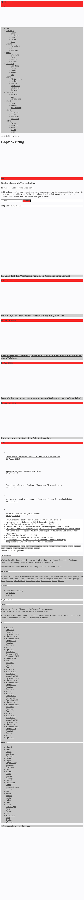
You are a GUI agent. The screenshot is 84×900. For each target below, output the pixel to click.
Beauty (13, 33)
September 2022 (12, 704)
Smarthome (15, 86)
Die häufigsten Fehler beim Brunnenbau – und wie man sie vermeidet (33, 457)
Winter (15, 548)
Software (14, 90)
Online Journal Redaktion (22, 188)
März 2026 (10, 632)
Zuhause (54, 581)
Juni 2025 (10, 645)
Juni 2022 (10, 707)
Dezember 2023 (12, 676)
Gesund (9, 44)
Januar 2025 (10, 652)
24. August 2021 (12, 516)
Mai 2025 (9, 647)
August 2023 (11, 685)
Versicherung (16, 99)
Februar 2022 (11, 715)
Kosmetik (16, 579)
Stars (13, 132)
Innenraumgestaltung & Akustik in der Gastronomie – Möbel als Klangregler (36, 540)
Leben (13, 39)
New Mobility (16, 108)
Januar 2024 (10, 674)
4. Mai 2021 (6, 443)
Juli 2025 (9, 643)
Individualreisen (12, 787)
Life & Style (11, 807)
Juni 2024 (10, 663)
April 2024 (10, 667)
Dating (13, 68)
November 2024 (12, 654)
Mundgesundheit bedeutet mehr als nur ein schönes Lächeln (29, 537)
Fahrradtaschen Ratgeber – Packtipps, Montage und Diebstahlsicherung (34, 485)
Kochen (14, 59)
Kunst (13, 127)
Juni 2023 (10, 689)
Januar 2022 (10, 718)
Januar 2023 (10, 698)
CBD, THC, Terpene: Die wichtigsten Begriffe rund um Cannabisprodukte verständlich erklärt (43, 529)
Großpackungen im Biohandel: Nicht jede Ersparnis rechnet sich (31, 522)
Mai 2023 (9, 691)
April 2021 (10, 737)
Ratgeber (64, 546)
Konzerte (14, 125)
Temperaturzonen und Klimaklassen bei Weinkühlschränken (29, 542)
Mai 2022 (9, 709)
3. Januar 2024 (6, 280)
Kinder (13, 72)
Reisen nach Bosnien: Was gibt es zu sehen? (23, 513)
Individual (15, 119)
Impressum (10, 593)
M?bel (56, 546)
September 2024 (12, 656)
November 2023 (12, 678)
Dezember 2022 (12, 700)
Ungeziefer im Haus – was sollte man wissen (23, 471)
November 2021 (12, 722)
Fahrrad (14, 105)
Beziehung (15, 66)
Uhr (7, 548)
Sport (13, 48)
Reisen (8, 110)
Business (9, 92)
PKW (60, 546)
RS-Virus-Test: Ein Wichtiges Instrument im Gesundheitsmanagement (35, 276)
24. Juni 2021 (11, 501)
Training (3, 581)
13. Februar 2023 (7, 403)
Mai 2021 (9, 735)
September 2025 (12, 638)
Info (47, 546)
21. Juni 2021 (11, 487)
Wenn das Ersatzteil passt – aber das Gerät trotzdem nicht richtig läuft (33, 524)
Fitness (56, 576)
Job (12, 97)
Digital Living (16, 79)
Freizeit (60, 576)
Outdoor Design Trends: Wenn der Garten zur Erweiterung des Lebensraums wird (38, 526)
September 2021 (12, 726)
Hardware (14, 81)
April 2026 (10, 630)
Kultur (8, 121)
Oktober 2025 (11, 636)
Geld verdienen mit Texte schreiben (18, 183)
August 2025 (11, 641)
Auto (13, 103)
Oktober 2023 (11, 680)
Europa (13, 114)
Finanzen (14, 94)
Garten (28, 546)
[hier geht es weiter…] (42, 196)
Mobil (8, 101)
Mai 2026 (9, 627)
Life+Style (10, 31)
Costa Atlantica (12, 576)
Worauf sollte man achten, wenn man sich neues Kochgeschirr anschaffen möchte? (41, 398)
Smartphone (15, 88)
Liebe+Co (10, 64)
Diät (26, 576)
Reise (60, 579)
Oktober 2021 (11, 724)
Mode (13, 42)
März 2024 (10, 669)
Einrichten (15, 35)
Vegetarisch (21, 581)
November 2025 (12, 634)
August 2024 (11, 658)
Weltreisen (15, 116)
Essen (13, 57)
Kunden (51, 546)
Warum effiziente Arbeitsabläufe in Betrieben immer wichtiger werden (33, 520)
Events (13, 123)
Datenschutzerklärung (14, 590)
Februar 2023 (11, 696)
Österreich (15, 112)
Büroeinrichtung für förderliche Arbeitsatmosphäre (26, 438)
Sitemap (9, 595)
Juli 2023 (9, 687)
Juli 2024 (9, 660)
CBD (5, 576)
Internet (14, 83)
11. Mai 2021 (6, 188)
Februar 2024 (11, 671)
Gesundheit (15, 46)
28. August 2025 (12, 459)
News (8, 28)
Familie (14, 70)
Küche (8, 53)
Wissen (19, 548)
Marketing (32, 579)
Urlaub (10, 548)
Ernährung (15, 55)
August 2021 (11, 729)
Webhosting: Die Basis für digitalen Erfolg (22, 535)
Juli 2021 (9, 731)
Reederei (70, 546)
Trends (3, 548)
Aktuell (9, 747)
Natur (41, 579)
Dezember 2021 (12, 720)
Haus (44, 546)
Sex (12, 75)
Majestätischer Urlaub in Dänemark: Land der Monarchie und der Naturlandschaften (39, 499)
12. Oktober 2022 (8, 320)
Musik (13, 130)
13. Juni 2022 (6, 363)
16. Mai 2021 (11, 473)
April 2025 (10, 649)
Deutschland (8, 546)
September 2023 (12, 682)
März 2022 (10, 713)
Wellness (14, 50)
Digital (8, 77)
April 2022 (10, 711)
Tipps (79, 546)
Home (13, 37)
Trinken (14, 61)
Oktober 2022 (11, 702)
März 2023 (10, 693)
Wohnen (24, 548)
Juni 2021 (10, 733)
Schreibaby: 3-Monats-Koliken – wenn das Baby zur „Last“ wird (32, 315)
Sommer (69, 579)
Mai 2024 (9, 665)
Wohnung (30, 548)
